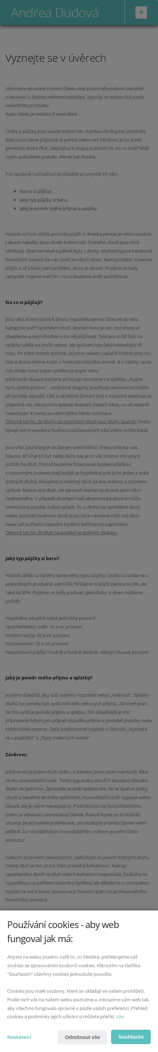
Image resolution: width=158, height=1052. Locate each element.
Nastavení (19, 1037)
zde (119, 1016)
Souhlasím (131, 1037)
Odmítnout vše (82, 1037)
